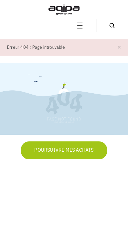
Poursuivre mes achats (63, 150)
